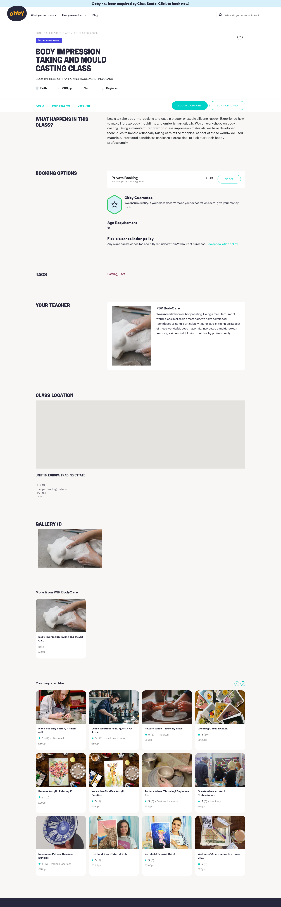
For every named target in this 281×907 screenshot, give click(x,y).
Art (123, 274)
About (40, 105)
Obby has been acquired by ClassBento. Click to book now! (140, 3)
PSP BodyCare (168, 308)
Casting (112, 274)
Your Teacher (61, 105)
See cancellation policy (222, 244)
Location (83, 105)
